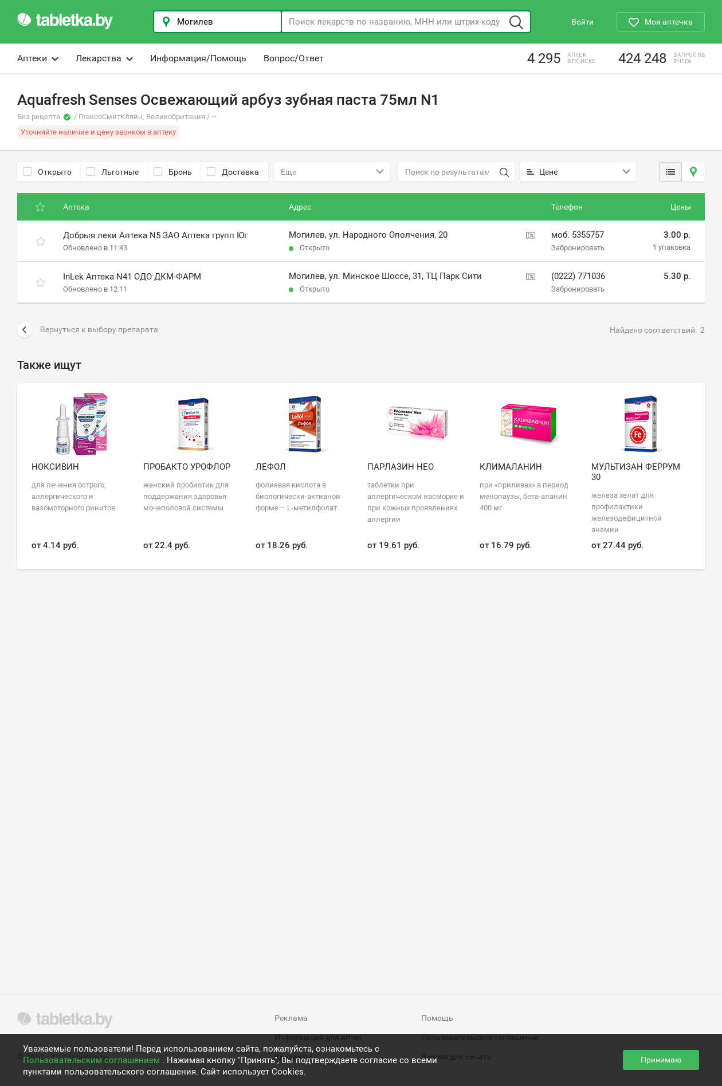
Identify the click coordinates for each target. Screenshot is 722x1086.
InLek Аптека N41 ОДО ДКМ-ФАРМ (132, 277)
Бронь (173, 171)
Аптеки (37, 58)
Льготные (113, 171)
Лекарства (104, 58)
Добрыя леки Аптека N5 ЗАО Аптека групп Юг (155, 235)
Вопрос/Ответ (294, 58)
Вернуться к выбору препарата (87, 329)
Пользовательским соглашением (92, 1060)
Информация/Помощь (198, 58)
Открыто (47, 171)
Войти (582, 21)
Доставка (233, 171)
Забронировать (578, 247)
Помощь (437, 1017)
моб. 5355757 (577, 235)
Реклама (291, 1017)
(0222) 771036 (578, 276)
